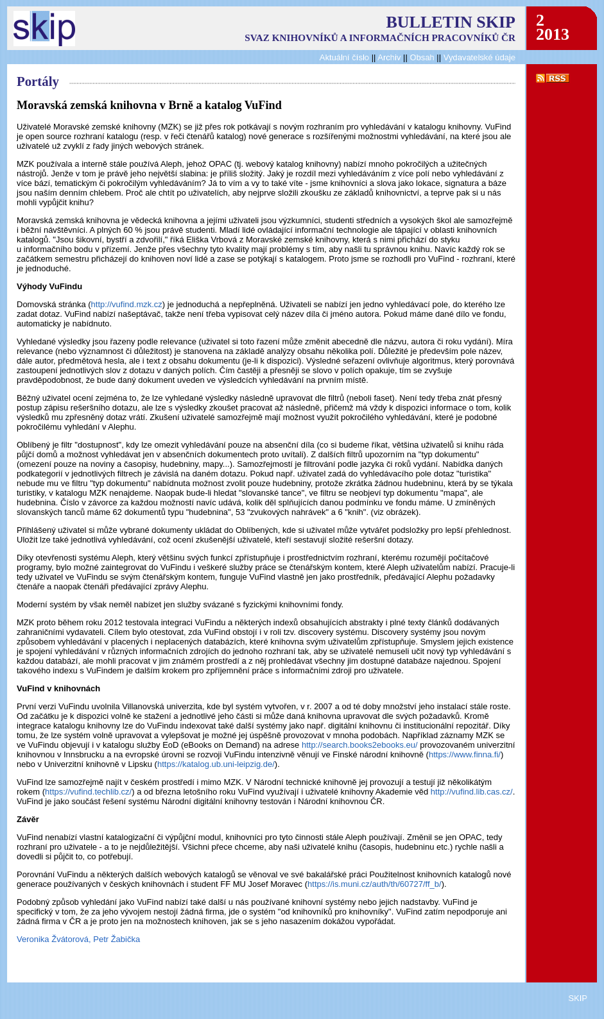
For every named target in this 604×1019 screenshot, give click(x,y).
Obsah (423, 57)
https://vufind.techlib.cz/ (88, 791)
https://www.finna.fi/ (465, 754)
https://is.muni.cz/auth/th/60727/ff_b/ (374, 884)
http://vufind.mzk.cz (126, 304)
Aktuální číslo (344, 57)
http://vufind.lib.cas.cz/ (472, 791)
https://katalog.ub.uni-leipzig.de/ (216, 764)
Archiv (389, 57)
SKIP (577, 998)
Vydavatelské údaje (479, 57)
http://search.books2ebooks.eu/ (360, 745)
